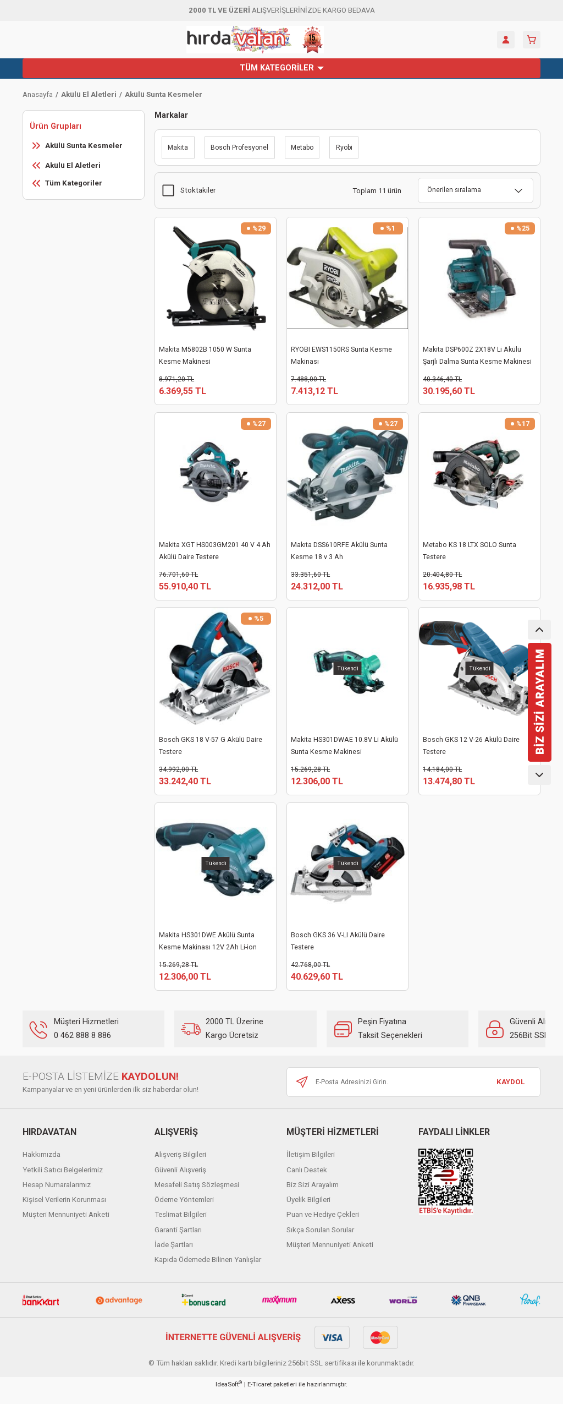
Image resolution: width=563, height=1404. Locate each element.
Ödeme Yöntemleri (184, 1212)
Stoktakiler (198, 190)
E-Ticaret (259, 1396)
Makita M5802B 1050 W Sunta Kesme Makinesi (205, 355)
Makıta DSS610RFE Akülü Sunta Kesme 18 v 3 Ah (339, 554)
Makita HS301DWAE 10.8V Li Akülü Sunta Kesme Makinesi (344, 752)
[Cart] (531, 39)
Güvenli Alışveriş (180, 1182)
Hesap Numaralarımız (57, 1197)
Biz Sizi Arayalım (312, 1197)
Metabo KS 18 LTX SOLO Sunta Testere (469, 554)
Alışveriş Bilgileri (180, 1166)
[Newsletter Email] (413, 1094)
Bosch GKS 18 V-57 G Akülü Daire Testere (210, 752)
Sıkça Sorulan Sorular (320, 1242)
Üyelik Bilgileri (308, 1212)
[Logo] (255, 39)
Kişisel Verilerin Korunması (64, 1212)
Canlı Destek (306, 1182)
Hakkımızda (41, 1166)
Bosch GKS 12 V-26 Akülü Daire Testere (471, 752)
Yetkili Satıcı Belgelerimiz (63, 1182)
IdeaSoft (229, 1396)
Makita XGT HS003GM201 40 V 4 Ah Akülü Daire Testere (215, 554)
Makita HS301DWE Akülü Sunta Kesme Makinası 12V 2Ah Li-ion (208, 950)
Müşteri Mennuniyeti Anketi (66, 1226)
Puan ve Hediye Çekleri (322, 1226)
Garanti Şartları (178, 1242)
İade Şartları (173, 1257)
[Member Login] (506, 39)
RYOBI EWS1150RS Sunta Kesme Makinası (341, 355)
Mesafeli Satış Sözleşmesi (196, 1197)
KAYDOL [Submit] (510, 1094)
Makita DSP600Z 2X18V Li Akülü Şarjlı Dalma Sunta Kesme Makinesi (477, 355)
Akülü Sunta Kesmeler (163, 94)
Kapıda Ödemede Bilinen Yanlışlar (207, 1272)
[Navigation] (281, 68)
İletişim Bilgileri (310, 1166)
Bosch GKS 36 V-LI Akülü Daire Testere (338, 950)
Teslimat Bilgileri (180, 1226)
